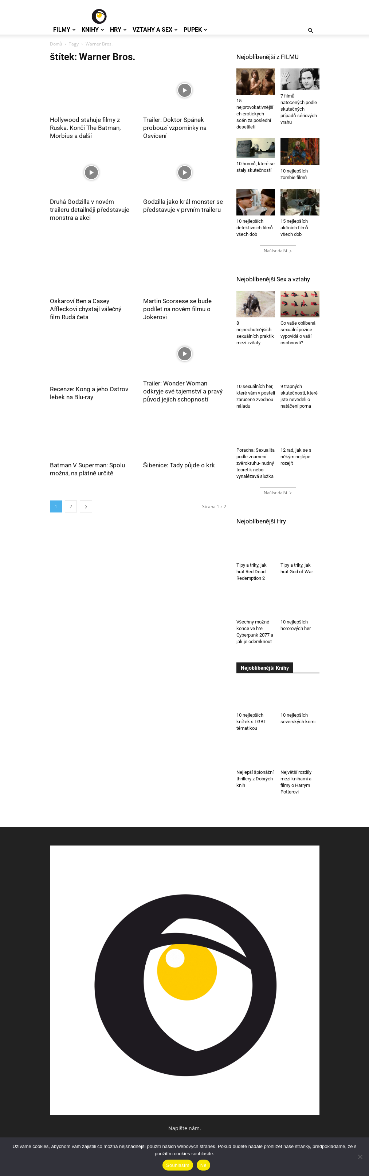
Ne (203, 1165)
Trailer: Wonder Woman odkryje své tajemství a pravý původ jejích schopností (183, 391)
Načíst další (278, 251)
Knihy (93, 30)
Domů (56, 44)
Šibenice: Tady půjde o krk (179, 465)
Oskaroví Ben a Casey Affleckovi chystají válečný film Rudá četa (86, 309)
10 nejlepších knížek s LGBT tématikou (251, 721)
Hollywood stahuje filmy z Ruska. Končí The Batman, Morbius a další (85, 127)
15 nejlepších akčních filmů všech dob (294, 227)
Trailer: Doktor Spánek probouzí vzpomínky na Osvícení (175, 127)
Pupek (195, 30)
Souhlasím (177, 1165)
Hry (118, 30)
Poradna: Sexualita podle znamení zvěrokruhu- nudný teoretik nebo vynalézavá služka (255, 463)
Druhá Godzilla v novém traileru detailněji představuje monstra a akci (89, 209)
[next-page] (86, 506)
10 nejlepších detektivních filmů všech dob (254, 227)
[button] (310, 30)
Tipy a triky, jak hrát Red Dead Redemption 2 (251, 571)
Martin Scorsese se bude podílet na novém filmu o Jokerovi (177, 309)
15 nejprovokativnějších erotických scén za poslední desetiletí (255, 114)
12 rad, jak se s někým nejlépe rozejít (295, 456)
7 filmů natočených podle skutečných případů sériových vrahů (298, 109)
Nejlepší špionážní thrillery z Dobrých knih (255, 778)
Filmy (64, 30)
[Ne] (360, 1156)
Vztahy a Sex (155, 30)
